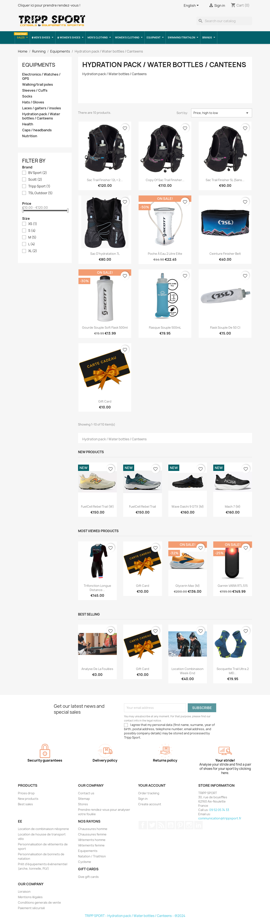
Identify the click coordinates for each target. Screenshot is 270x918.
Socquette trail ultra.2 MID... (233, 671)
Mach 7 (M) (232, 506)
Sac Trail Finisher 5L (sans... (225, 180)
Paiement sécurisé (31, 908)
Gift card (104, 401)
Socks (27, 96)
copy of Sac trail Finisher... (165, 180)
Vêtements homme (91, 840)
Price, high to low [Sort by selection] (221, 112)
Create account (149, 804)
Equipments (38, 64)
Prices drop (26, 793)
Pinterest (180, 825)
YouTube (170, 825)
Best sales (25, 804)
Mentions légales (30, 897)
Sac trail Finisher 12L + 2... (105, 180)
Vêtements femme (91, 845)
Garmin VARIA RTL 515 (233, 586)
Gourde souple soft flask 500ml (105, 327)
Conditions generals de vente (39, 902)
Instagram (189, 825)
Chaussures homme (92, 829)
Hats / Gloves (33, 102)
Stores (83, 804)
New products (28, 799)
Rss (161, 825)
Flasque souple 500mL (165, 327)
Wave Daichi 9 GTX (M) (187, 506)
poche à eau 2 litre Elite (165, 254)
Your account (152, 785)
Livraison (24, 892)
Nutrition (29, 136)
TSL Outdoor (40, 193)
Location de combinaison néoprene (43, 829)
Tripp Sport (39, 186)
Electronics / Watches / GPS (41, 76)
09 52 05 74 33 (219, 810)
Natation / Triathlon (92, 856)
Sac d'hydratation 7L (105, 254)
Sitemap (84, 799)
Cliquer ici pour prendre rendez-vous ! (49, 5)
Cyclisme (84, 862)
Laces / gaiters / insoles (41, 108)
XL (32, 251)
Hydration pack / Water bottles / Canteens (41, 116)
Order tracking (148, 793)
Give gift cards (88, 877)
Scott (35, 180)
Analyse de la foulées (97, 669)
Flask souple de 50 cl (225, 327)
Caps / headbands (37, 130)
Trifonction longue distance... (97, 588)
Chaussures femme (92, 834)
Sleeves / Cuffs (34, 90)
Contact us (86, 793)
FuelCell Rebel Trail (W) (97, 506)
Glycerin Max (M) (188, 586)
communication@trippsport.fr (219, 818)
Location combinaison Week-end (187, 671)
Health (27, 124)
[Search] (224, 21)
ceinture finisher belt (225, 254)
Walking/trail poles (37, 84)
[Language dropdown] (192, 5)
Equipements (87, 851)
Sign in (143, 799)
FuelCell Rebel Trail (142, 506)
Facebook (143, 825)
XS (32, 224)
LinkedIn (198, 825)
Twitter (152, 825)
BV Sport (37, 173)
